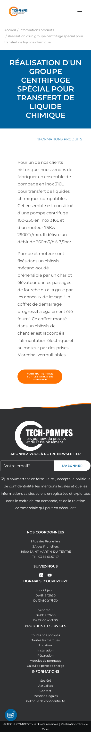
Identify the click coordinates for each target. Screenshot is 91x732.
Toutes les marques (46, 640)
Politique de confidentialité (45, 701)
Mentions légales (45, 696)
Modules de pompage (45, 660)
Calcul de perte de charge (45, 666)
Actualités (45, 685)
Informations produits (36, 30)
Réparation (45, 655)
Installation (45, 650)
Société (45, 680)
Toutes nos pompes (45, 635)
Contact (45, 691)
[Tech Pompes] (18, 11)
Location (45, 645)
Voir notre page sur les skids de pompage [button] (40, 376)
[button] (80, 11)
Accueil (10, 30)
